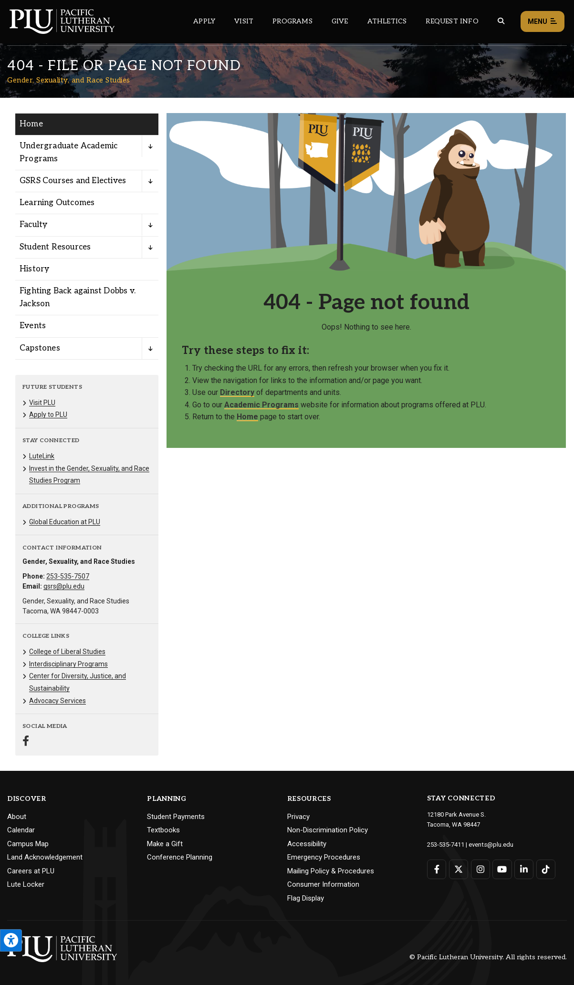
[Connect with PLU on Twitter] (458, 869)
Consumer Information (323, 884)
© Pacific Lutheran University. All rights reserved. (488, 957)
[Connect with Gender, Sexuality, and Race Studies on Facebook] (25, 742)
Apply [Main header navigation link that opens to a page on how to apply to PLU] (204, 21)
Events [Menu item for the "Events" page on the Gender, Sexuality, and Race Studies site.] (33, 326)
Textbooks (163, 830)
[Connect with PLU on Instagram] (480, 869)
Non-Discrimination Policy (327, 830)
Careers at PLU (30, 871)
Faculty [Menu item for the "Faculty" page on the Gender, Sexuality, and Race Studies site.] (33, 224)
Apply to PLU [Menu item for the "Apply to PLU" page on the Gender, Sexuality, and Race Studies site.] (48, 414)
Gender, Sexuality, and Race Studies (68, 80)
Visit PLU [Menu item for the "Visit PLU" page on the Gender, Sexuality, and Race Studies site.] (42, 402)
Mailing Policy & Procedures (330, 871)
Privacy (298, 816)
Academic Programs (261, 404)
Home (247, 416)
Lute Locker (25, 884)
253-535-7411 (445, 844)
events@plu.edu (491, 844)
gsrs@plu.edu (63, 586)
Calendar (21, 830)
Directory (237, 392)
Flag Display (305, 898)
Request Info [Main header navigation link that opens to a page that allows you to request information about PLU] (452, 21)
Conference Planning (179, 857)
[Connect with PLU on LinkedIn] (523, 869)
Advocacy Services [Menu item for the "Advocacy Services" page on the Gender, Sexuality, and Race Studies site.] (57, 701)
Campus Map (28, 844)
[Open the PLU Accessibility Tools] (11, 940)
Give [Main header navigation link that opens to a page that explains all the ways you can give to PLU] (340, 21)
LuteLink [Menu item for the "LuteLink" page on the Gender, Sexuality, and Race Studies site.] (41, 456)
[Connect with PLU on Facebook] (437, 869)
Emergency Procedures (323, 857)
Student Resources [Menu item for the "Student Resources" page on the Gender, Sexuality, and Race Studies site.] (55, 247)
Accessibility (306, 844)
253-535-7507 (67, 576)
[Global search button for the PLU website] (501, 21)
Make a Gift (165, 844)
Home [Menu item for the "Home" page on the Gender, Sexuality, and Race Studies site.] (31, 124)
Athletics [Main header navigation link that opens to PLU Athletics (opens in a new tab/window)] (387, 21)
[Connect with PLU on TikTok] (545, 869)
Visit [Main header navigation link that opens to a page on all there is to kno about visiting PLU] (243, 21)
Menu (542, 22)
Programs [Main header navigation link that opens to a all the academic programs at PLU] (292, 21)
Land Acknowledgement (45, 857)
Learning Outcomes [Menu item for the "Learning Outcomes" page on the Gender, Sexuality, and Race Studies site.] (57, 202)
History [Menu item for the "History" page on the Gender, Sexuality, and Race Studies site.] (34, 269)
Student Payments (176, 816)
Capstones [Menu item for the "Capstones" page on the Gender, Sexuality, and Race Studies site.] (40, 348)
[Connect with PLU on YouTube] (501, 869)
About (16, 816)
